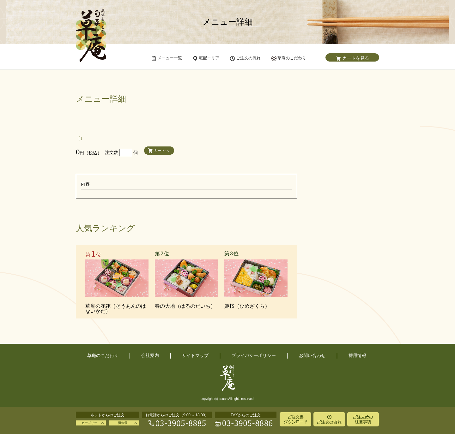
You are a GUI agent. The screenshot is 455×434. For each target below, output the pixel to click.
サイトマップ (195, 355)
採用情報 (357, 355)
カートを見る (356, 58)
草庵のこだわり (102, 355)
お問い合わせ (312, 355)
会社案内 (150, 355)
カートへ (161, 150)
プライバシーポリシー (254, 355)
